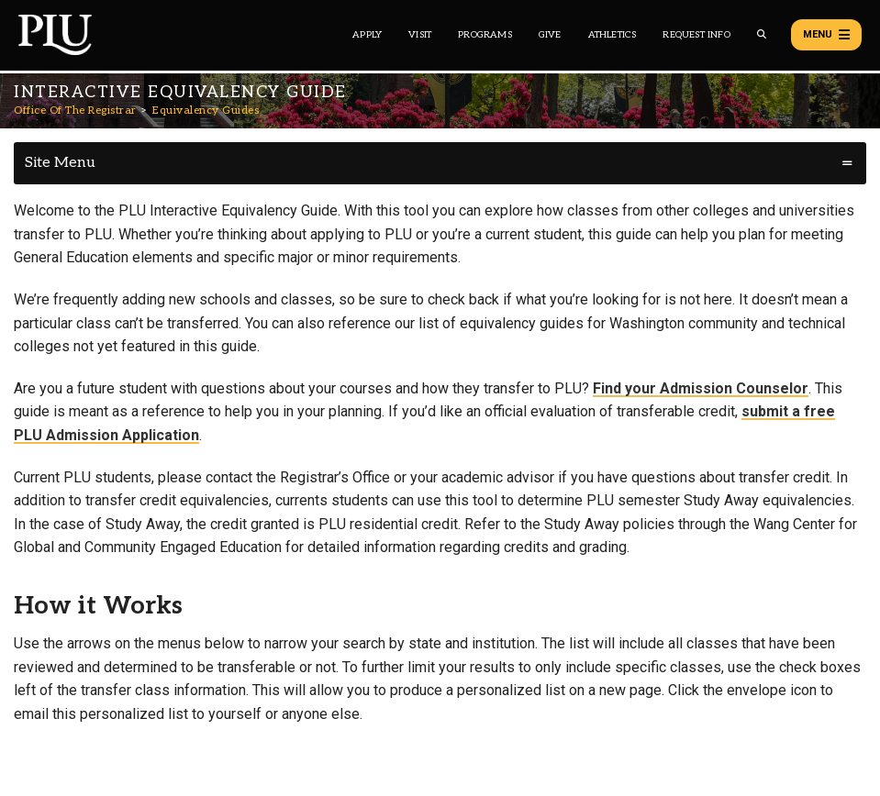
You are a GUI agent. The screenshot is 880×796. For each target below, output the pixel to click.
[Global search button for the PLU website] (761, 34)
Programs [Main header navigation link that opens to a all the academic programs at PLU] (485, 34)
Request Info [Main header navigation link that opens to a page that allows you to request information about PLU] (696, 34)
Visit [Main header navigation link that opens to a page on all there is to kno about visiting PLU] (419, 34)
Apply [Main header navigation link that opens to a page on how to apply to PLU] (367, 34)
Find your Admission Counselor (700, 388)
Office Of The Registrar (75, 110)
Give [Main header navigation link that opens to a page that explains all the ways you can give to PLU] (550, 34)
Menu (826, 34)
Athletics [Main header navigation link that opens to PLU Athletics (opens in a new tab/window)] (612, 34)
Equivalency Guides (205, 110)
